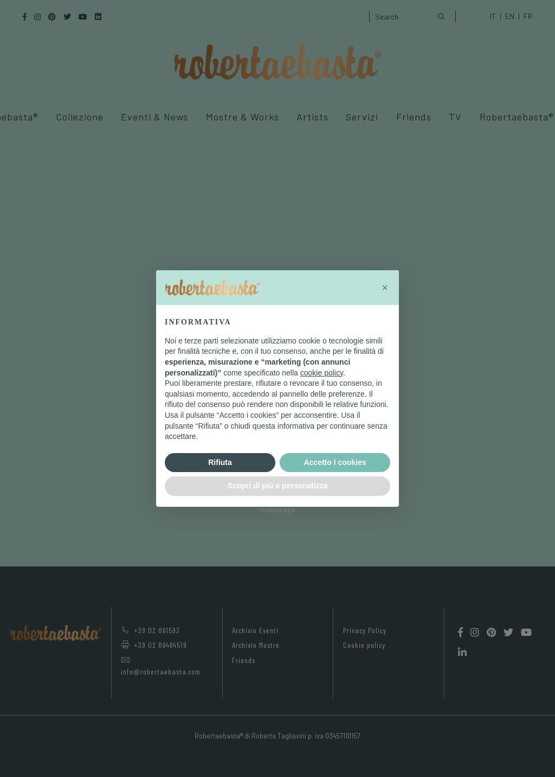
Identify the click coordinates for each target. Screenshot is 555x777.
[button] (384, 287)
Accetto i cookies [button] (335, 462)
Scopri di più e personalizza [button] (277, 485)
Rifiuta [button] (220, 462)
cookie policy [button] (321, 372)
